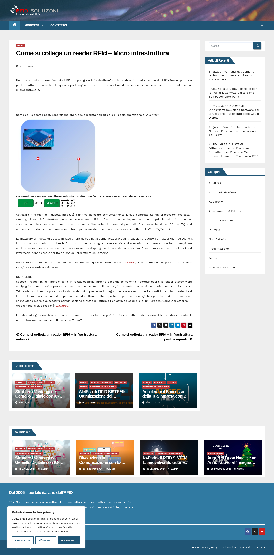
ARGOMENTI (32, 25)
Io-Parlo (20, 382)
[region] (46, 527)
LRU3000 (62, 305)
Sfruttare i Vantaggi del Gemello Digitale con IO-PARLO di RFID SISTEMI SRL (231, 75)
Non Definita (218, 239)
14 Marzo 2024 (27, 469)
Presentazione (35, 382)
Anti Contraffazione (101, 382)
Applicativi (120, 382)
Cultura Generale (221, 220)
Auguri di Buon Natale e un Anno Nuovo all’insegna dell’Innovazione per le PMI (233, 131)
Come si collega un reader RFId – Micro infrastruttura (92, 53)
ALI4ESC (83, 382)
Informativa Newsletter (252, 547)
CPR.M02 (129, 262)
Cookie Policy (228, 547)
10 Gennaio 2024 (156, 469)
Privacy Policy (209, 547)
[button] (262, 25)
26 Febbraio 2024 (93, 469)
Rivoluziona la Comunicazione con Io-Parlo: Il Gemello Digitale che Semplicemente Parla (233, 92)
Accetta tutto (69, 540)
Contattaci (58, 25)
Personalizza (22, 540)
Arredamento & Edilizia (225, 211)
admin (43, 469)
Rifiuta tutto (45, 540)
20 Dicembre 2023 (221, 469)
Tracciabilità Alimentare (29, 387)
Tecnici (20, 45)
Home (195, 547)
